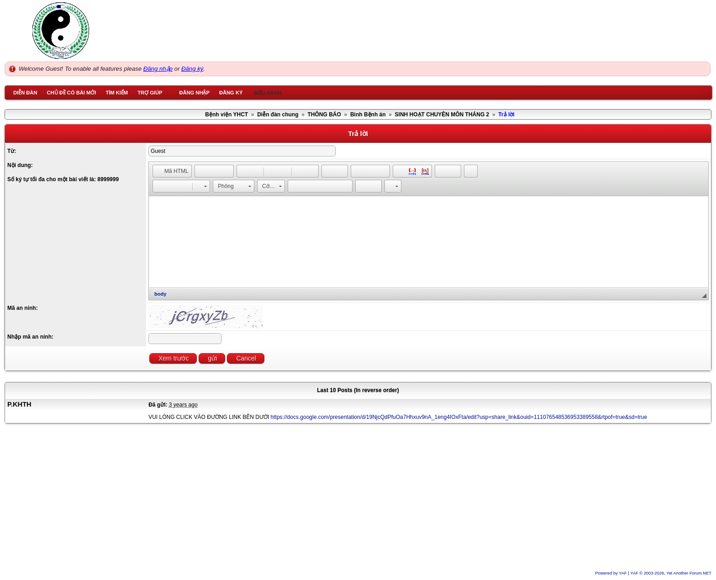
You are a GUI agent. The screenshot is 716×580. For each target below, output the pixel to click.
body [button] (160, 294)
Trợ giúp (149, 92)
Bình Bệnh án (368, 114)
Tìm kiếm (116, 92)
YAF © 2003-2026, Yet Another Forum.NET (670, 573)
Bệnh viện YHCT (226, 114)
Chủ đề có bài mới (71, 92)
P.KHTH (19, 404)
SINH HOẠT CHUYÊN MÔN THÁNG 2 (442, 114)
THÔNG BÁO (324, 114)
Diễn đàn (25, 92)
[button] (172, 171)
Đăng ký (192, 68)
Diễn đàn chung (277, 114)
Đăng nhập (158, 68)
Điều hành (268, 92)
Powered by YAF (611, 573)
